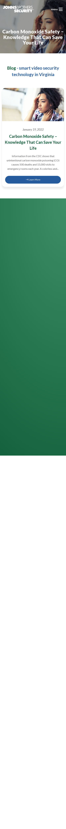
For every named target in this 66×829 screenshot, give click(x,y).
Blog (11, 68)
